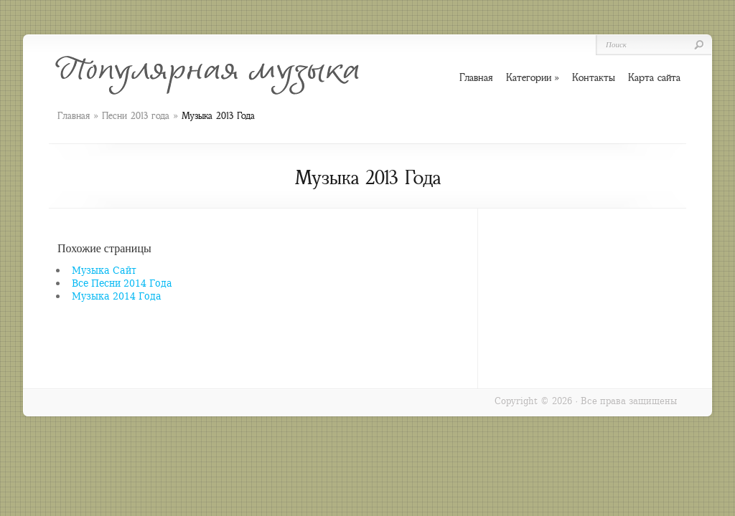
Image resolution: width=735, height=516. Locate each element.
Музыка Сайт (104, 269)
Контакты (593, 77)
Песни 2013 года (135, 116)
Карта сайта (654, 77)
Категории (532, 78)
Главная (73, 116)
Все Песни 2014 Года (122, 282)
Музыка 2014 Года (116, 295)
